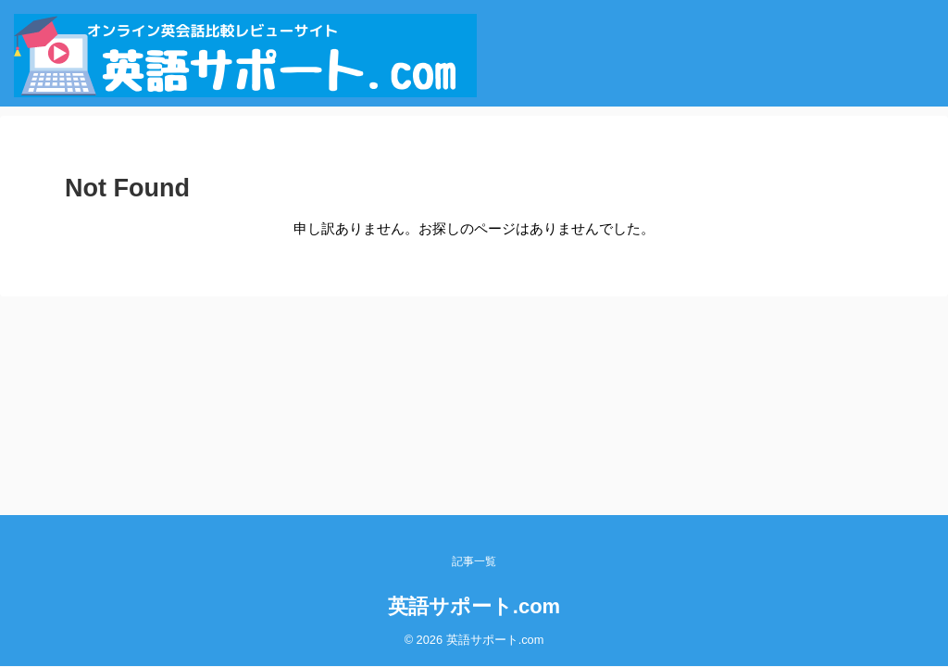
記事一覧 (474, 561)
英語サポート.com (474, 606)
